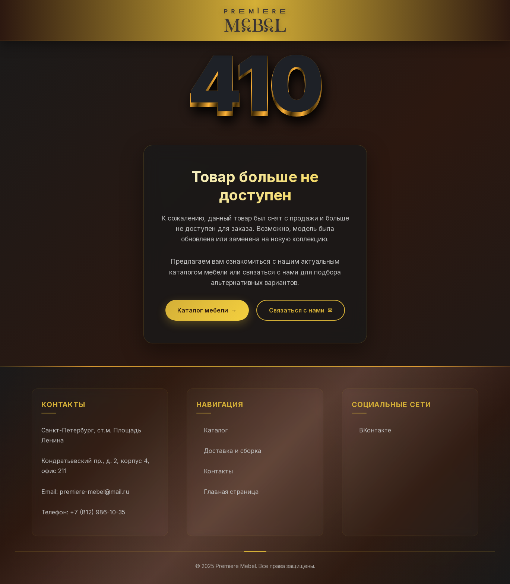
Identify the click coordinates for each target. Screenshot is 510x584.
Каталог (216, 430)
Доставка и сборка (232, 450)
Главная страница (231, 491)
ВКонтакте (375, 430)
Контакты (218, 471)
